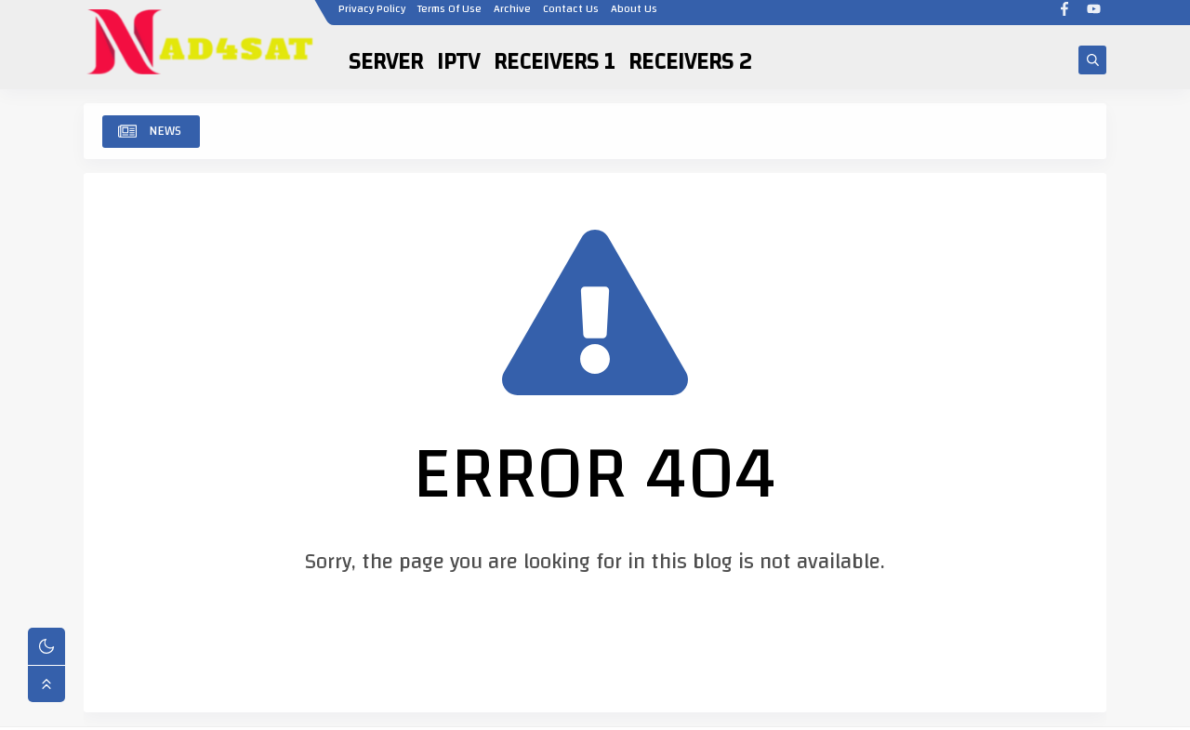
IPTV (458, 61)
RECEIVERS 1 (554, 61)
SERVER (386, 61)
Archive (511, 16)
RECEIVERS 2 (690, 61)
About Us (633, 16)
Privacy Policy (370, 16)
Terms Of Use (448, 16)
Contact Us (570, 16)
